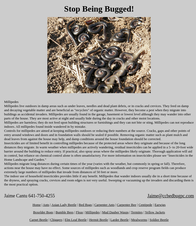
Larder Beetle (119, 220)
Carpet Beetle (38, 220)
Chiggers (56, 220)
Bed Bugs (85, 205)
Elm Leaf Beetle (76, 220)
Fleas (79, 212)
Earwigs (160, 205)
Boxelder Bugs (43, 212)
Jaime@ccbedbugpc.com (170, 195)
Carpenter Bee (126, 205)
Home (37, 205)
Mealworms (139, 220)
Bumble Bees (65, 212)
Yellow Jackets (155, 212)
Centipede (145, 205)
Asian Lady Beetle (64, 205)
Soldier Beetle (159, 220)
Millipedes (92, 212)
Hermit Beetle (98, 220)
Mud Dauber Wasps (115, 212)
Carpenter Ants (104, 205)
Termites (136, 212)
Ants (46, 205)
